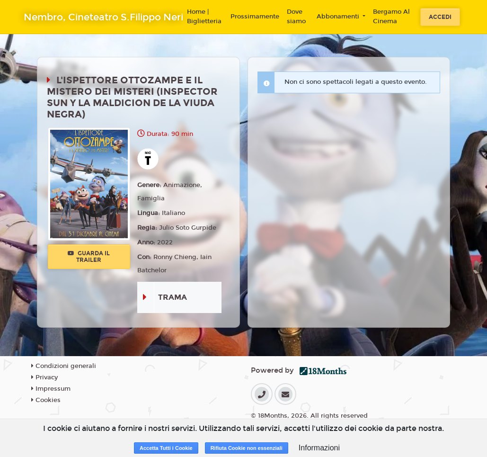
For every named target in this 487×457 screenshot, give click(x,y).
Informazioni (319, 448)
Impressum (51, 389)
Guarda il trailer (89, 256)
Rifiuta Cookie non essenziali (247, 448)
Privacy (44, 377)
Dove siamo (296, 16)
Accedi (440, 17)
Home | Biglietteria (204, 16)
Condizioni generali (63, 366)
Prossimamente (254, 16)
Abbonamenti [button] (339, 16)
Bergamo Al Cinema (391, 16)
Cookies (46, 400)
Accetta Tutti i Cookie (166, 448)
